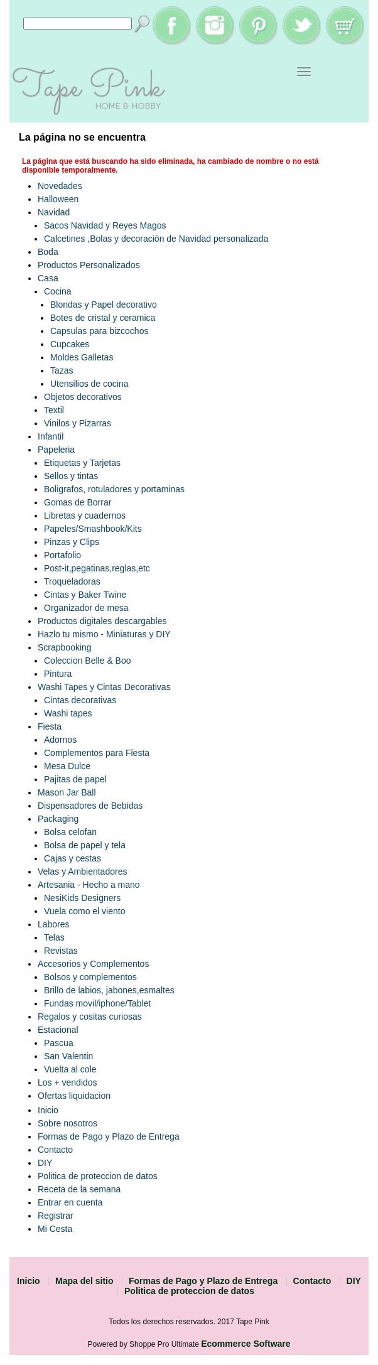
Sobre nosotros (67, 1123)
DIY (45, 1163)
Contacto (55, 1150)
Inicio (48, 1110)
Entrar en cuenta (70, 1202)
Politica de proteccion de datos (98, 1176)
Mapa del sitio (84, 1281)
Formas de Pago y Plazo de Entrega (109, 1136)
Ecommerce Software (245, 1344)
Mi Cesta (55, 1229)
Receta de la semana (79, 1189)
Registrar (55, 1216)
